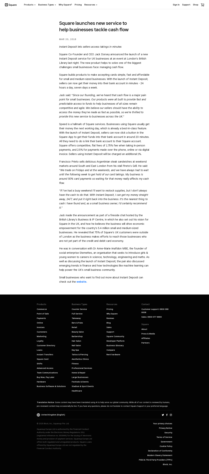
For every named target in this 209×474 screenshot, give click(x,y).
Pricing (109, 309)
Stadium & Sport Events (83, 386)
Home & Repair (78, 373)
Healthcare (77, 391)
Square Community (115, 336)
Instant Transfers (45, 354)
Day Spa (75, 350)
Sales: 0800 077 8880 (151, 317)
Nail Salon (76, 345)
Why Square (112, 314)
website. (82, 281)
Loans (39, 350)
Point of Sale (43, 314)
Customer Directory (46, 345)
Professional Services (82, 368)
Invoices (41, 327)
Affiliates (145, 338)
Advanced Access (45, 368)
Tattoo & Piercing (80, 354)
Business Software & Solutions (51, 386)
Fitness (75, 364)
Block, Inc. (167, 464)
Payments (41, 318)
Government (166, 442)
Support (110, 332)
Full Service (77, 314)
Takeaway (76, 318)
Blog (108, 323)
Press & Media (148, 334)
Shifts (39, 364)
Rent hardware (113, 354)
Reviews (110, 318)
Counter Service (79, 309)
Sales (109, 327)
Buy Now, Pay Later (45, 377)
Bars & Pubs (77, 323)
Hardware (41, 382)
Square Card (42, 359)
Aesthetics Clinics (80, 359)
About (144, 329)
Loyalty (40, 341)
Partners (145, 343)
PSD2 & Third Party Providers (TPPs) (155, 460)
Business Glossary (115, 345)
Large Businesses (80, 377)
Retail (74, 327)
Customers (42, 332)
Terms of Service (164, 437)
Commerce (42, 309)
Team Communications (47, 373)
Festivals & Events (80, 382)
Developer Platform (115, 341)
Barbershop (77, 336)
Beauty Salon (78, 332)
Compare (110, 350)
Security (168, 433)
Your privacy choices (162, 423)
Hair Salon (76, 341)
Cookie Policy (166, 446)
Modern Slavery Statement (159, 455)
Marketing (41, 336)
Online (40, 323)
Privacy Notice (165, 428)
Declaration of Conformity (160, 451)
